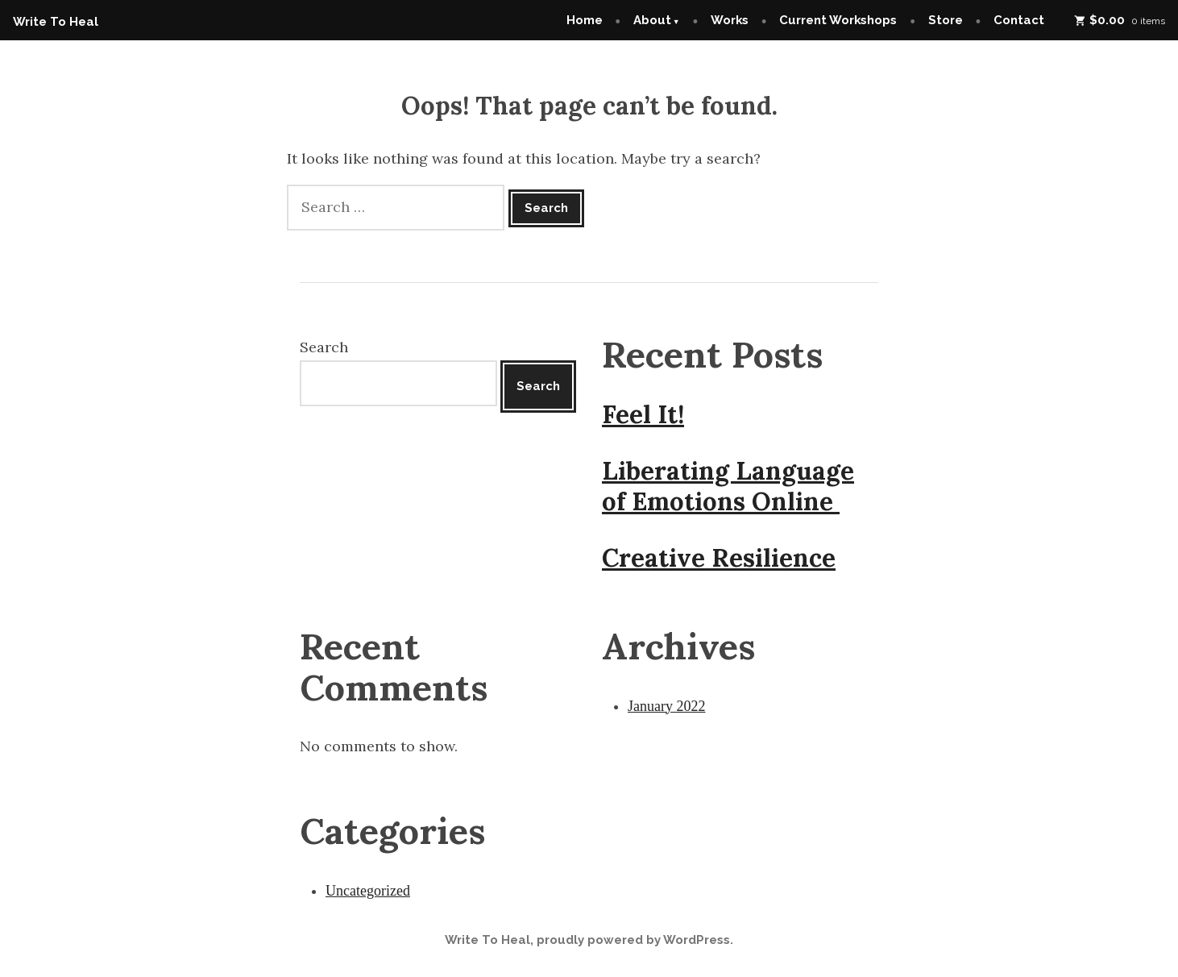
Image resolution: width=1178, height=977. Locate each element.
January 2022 (666, 706)
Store (945, 20)
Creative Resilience (719, 558)
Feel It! (643, 414)
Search (324, 347)
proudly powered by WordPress (633, 940)
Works (730, 20)
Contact (1018, 20)
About (652, 20)
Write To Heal (55, 22)
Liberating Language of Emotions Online (728, 486)
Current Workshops (838, 20)
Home (584, 20)
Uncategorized (368, 891)
